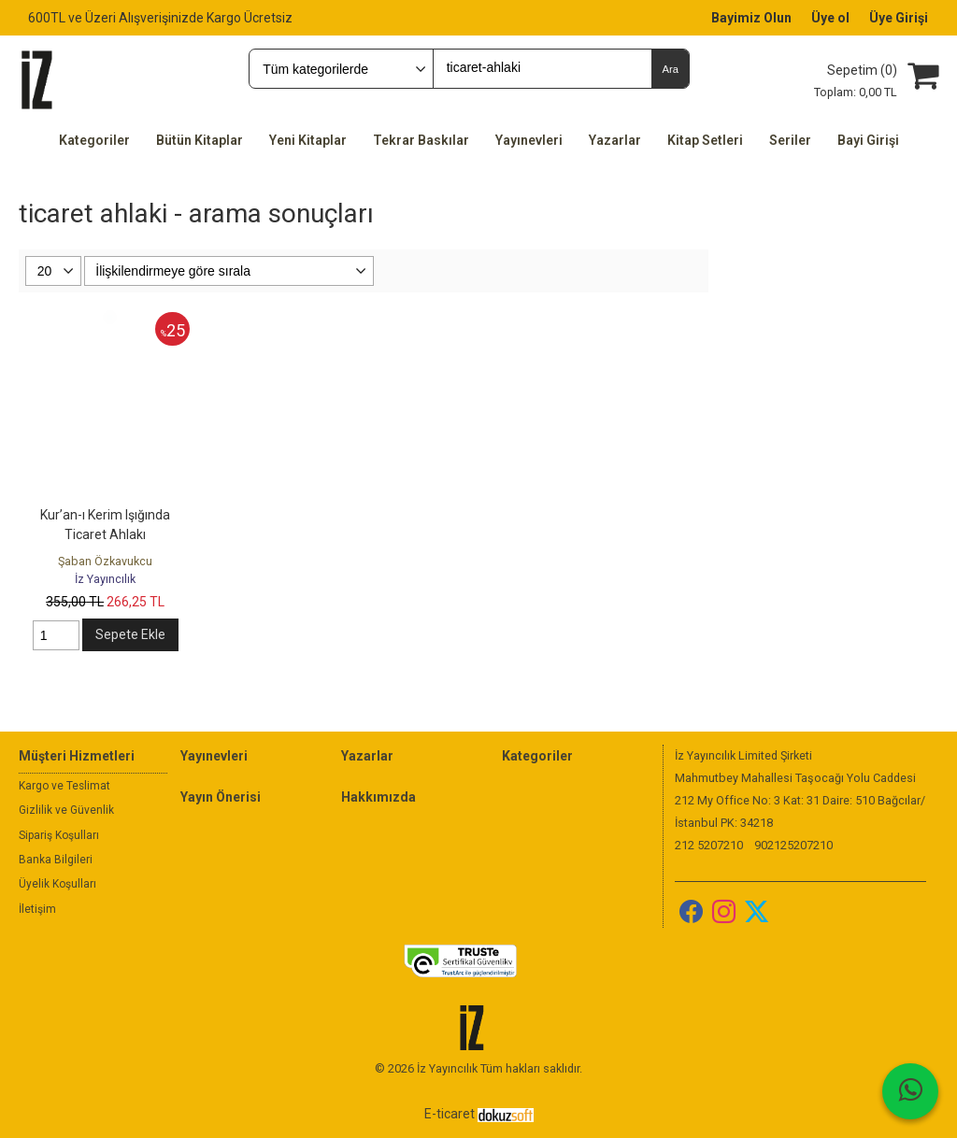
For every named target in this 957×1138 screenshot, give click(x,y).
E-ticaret (449, 1113)
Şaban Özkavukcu (105, 561)
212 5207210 (709, 845)
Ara (670, 69)
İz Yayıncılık (105, 579)
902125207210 (793, 845)
